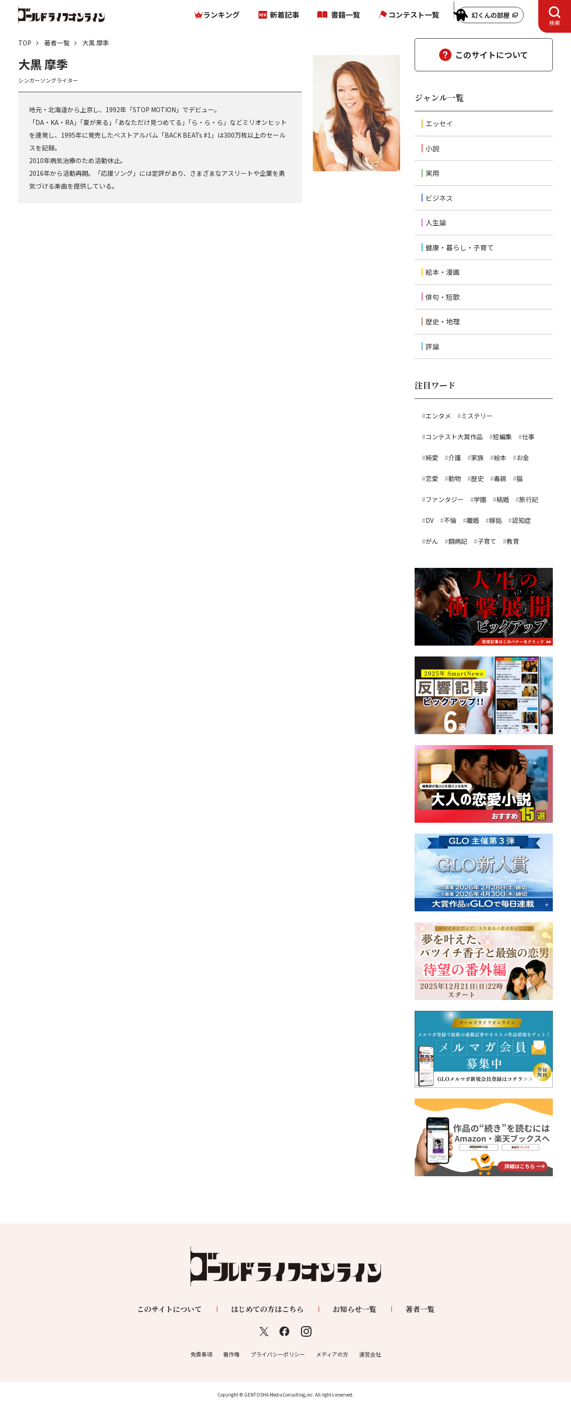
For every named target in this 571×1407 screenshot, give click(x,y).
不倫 (450, 520)
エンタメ (438, 415)
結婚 (502, 499)
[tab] (554, 16)
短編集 (502, 436)
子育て (486, 541)
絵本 (500, 457)
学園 (480, 499)
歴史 (477, 478)
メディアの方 (332, 1354)
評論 (432, 346)
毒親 (500, 478)
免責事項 (201, 1354)
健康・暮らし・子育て (460, 247)
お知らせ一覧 (354, 1309)
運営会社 (370, 1354)
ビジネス (439, 198)
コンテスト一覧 (413, 14)
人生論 (436, 222)
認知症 (521, 520)
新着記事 (284, 14)
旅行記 (528, 499)
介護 (454, 457)
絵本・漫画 (443, 272)
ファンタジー (445, 499)
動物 (454, 478)
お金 (522, 457)
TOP (24, 42)
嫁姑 (495, 520)
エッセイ (439, 123)
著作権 (231, 1354)
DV (430, 520)
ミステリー (477, 415)
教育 (512, 541)
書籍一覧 (345, 14)
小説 (432, 148)
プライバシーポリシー (277, 1354)
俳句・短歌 (443, 297)
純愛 (432, 457)
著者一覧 (57, 42)
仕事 (528, 436)
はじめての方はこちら (267, 1309)
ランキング (221, 14)
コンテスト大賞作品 (454, 436)
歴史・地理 (443, 321)
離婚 (472, 520)
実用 (432, 173)
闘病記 (457, 541)
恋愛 (432, 478)
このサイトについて (491, 54)
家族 (477, 457)
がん (432, 541)
